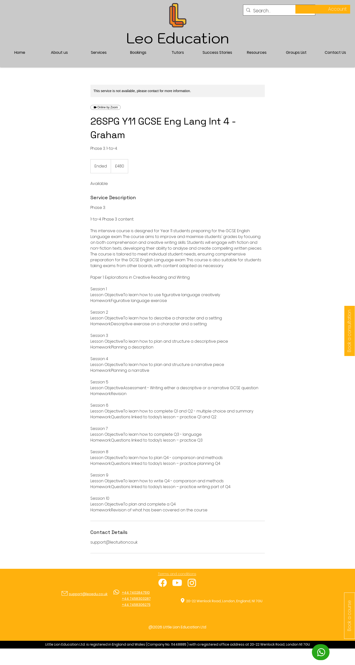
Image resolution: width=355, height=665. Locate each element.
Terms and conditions (177, 573)
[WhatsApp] (321, 652)
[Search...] (279, 11)
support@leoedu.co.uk (88, 594)
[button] (98, 53)
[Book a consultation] (349, 331)
